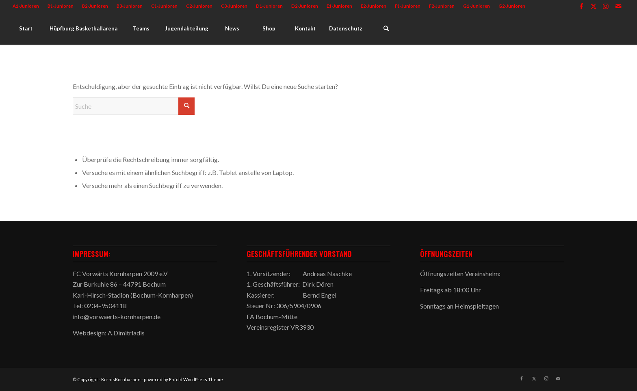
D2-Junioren (304, 6)
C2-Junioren (199, 6)
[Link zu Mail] (618, 6)
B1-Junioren (61, 6)
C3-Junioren (234, 6)
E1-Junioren (339, 6)
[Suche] (386, 28)
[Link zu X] (594, 6)
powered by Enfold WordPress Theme (183, 379)
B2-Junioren (95, 6)
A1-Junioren (26, 6)
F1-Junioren (407, 6)
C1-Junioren (164, 6)
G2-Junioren (511, 6)
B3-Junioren (130, 6)
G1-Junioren (476, 6)
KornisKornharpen (121, 379)
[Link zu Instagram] (606, 6)
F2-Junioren (442, 6)
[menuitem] (28, 6)
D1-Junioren (269, 6)
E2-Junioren (373, 6)
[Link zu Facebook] (581, 6)
